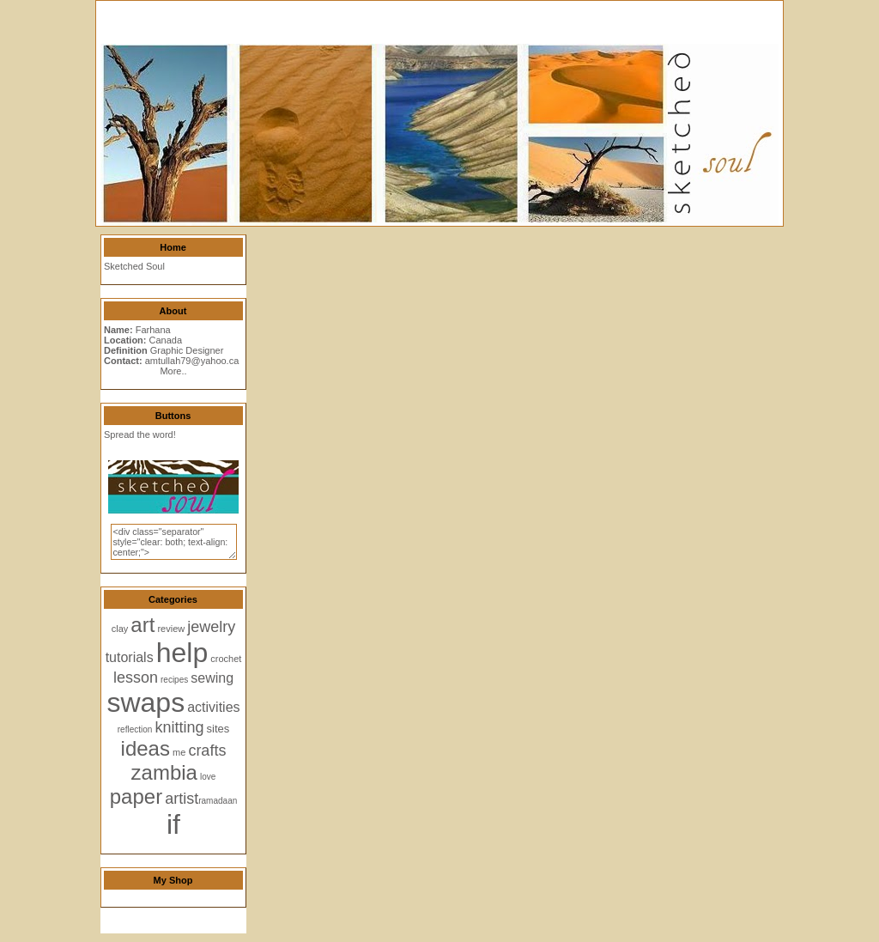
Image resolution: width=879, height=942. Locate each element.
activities (213, 707)
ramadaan (217, 800)
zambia (164, 772)
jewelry (211, 626)
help (182, 652)
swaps (145, 702)
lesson (135, 677)
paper (136, 796)
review (171, 628)
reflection (135, 729)
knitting (179, 727)
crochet (225, 658)
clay (120, 628)
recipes (174, 679)
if (173, 824)
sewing (212, 678)
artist (181, 798)
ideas (145, 748)
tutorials (130, 657)
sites (218, 728)
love (207, 776)
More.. (173, 371)
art (142, 624)
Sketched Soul (134, 266)
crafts (207, 750)
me (179, 752)
